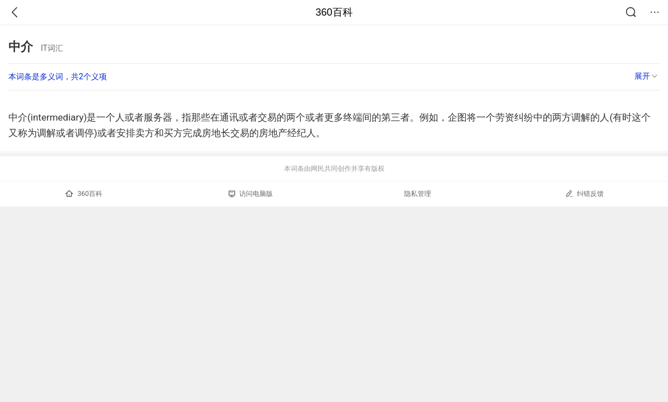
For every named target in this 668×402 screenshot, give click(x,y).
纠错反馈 (584, 193)
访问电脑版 (251, 194)
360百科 (333, 12)
